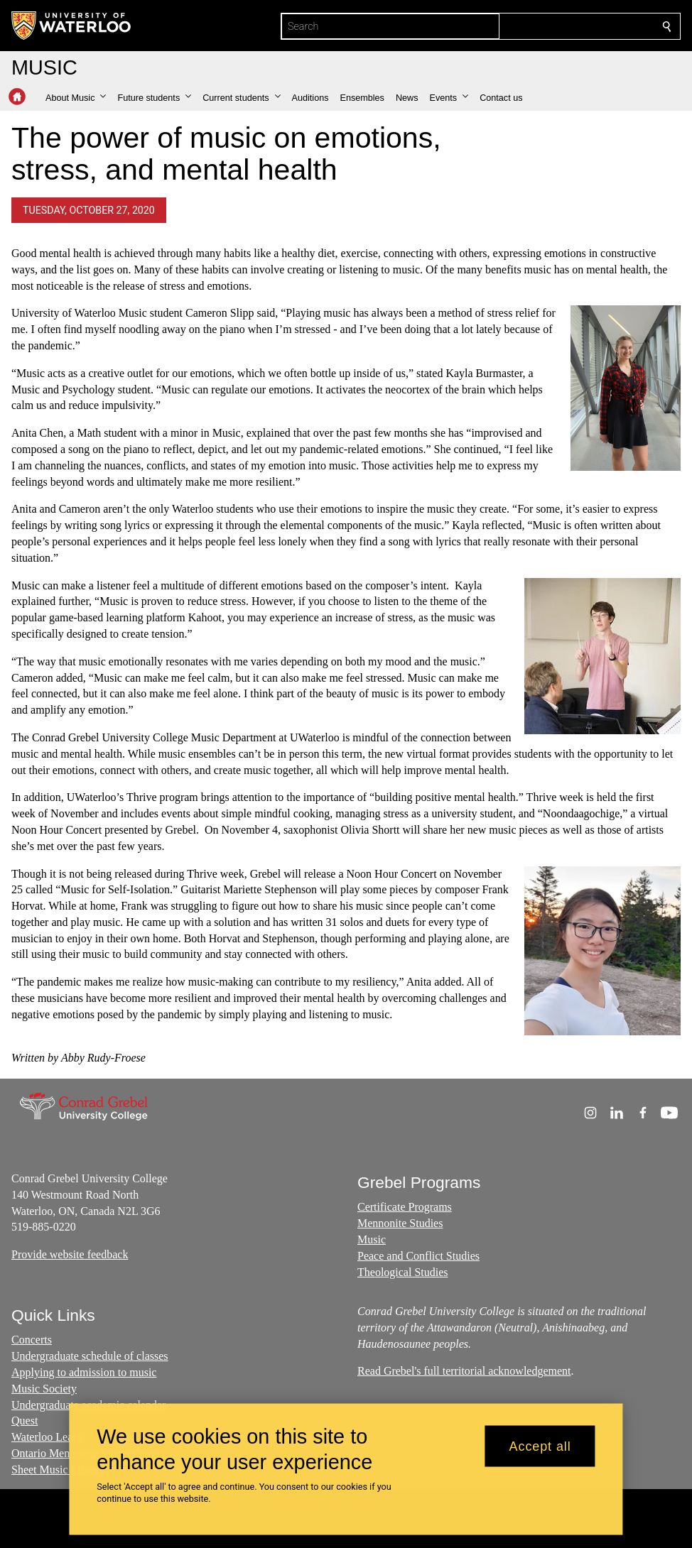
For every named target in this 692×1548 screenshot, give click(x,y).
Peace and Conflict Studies (418, 1256)
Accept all (540, 1446)
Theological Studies (402, 1272)
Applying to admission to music (83, 1372)
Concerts (31, 1340)
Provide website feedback (69, 1255)
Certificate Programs (404, 1207)
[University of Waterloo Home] (71, 25)
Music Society (44, 1389)
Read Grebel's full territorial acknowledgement (464, 1371)
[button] (76, 98)
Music (371, 1239)
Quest (24, 1421)
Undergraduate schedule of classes (89, 1356)
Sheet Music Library (58, 1469)
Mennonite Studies (400, 1224)
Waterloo (33, 1437)
